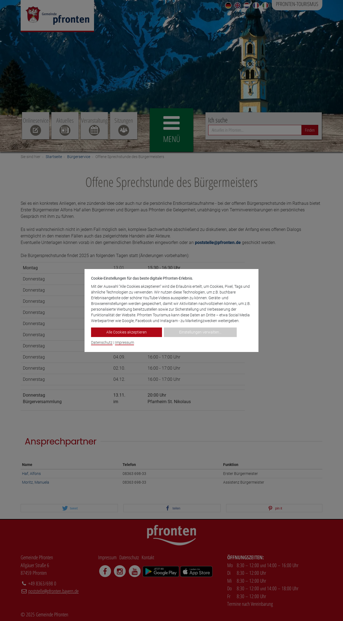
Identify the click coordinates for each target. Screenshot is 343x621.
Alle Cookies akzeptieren (126, 332)
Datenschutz (102, 342)
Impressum (124, 342)
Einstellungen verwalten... (200, 332)
